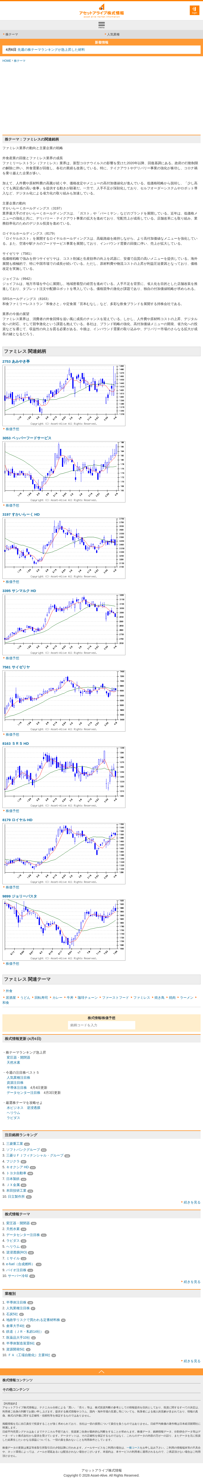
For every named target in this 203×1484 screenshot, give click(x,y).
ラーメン (186, 997)
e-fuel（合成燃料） (20, 1264)
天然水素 (13, 1062)
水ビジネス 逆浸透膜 (23, 1108)
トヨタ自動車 (16, 1173)
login (194, 12)
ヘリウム (13, 1113)
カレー (57, 997)
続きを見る (192, 1202)
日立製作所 (16, 1196)
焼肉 (172, 997)
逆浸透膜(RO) (16, 1252)
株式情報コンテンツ (17, 1380)
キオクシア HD (17, 1167)
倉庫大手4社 (15, 1326)
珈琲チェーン (88, 997)
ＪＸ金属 (13, 1185)
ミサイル (13, 1258)
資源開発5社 (15, 1349)
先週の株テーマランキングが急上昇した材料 (51, 49)
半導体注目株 (17, 1087)
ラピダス (13, 1118)
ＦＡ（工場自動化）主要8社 (29, 1355)
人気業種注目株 (18, 1077)
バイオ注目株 (16, 1270)
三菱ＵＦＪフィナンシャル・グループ (34, 1155)
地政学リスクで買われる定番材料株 (33, 1320)
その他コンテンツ (15, 1389)
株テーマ (10, 34)
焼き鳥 (159, 997)
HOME (6, 60)
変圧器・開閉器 (18, 1057)
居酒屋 (11, 997)
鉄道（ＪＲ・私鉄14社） (25, 1331)
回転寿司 (41, 997)
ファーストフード (115, 997)
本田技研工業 (16, 1190)
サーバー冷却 (18, 1276)
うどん (25, 997)
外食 (9, 991)
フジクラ (13, 1161)
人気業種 (112, 34)
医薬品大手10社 (18, 1337)
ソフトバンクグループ (23, 1149)
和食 (5, 1002)
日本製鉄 (13, 1179)
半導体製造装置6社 (20, 1343)
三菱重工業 (14, 1143)
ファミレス (141, 997)
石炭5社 (12, 1314)
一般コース (133, 1447)
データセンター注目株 (23, 1093)
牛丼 (70, 997)
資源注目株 (15, 1082)
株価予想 (12, 429)
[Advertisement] (101, 98)
